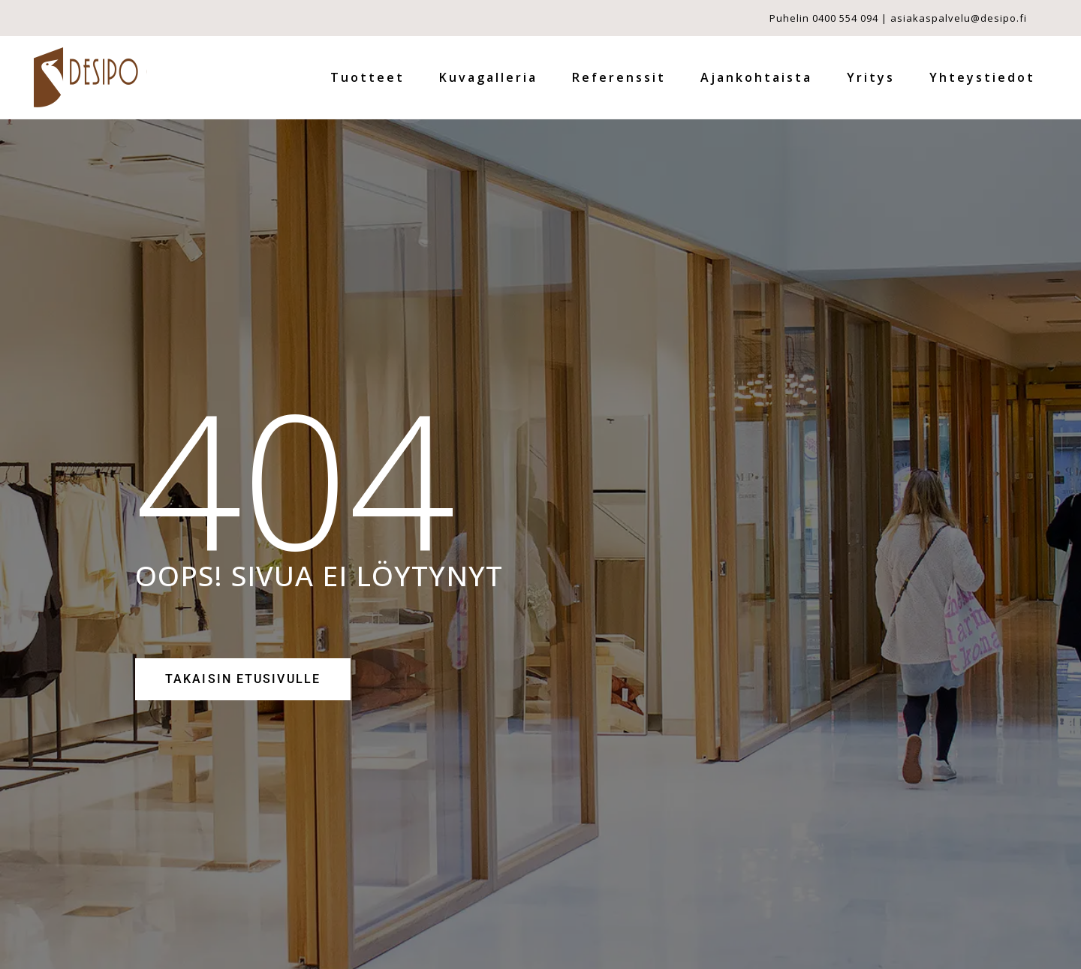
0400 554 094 (845, 18)
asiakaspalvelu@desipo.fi (958, 18)
